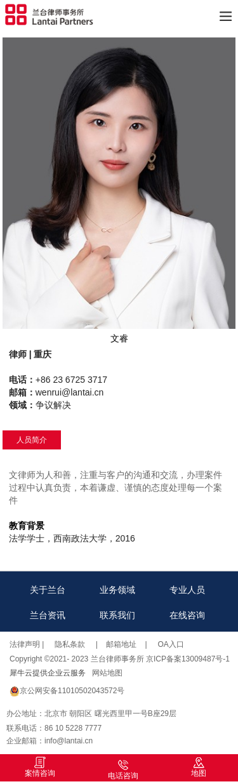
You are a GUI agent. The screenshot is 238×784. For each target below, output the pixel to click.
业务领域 (117, 590)
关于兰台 (47, 590)
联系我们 (117, 615)
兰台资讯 (47, 615)
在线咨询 (187, 615)
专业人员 (187, 590)
